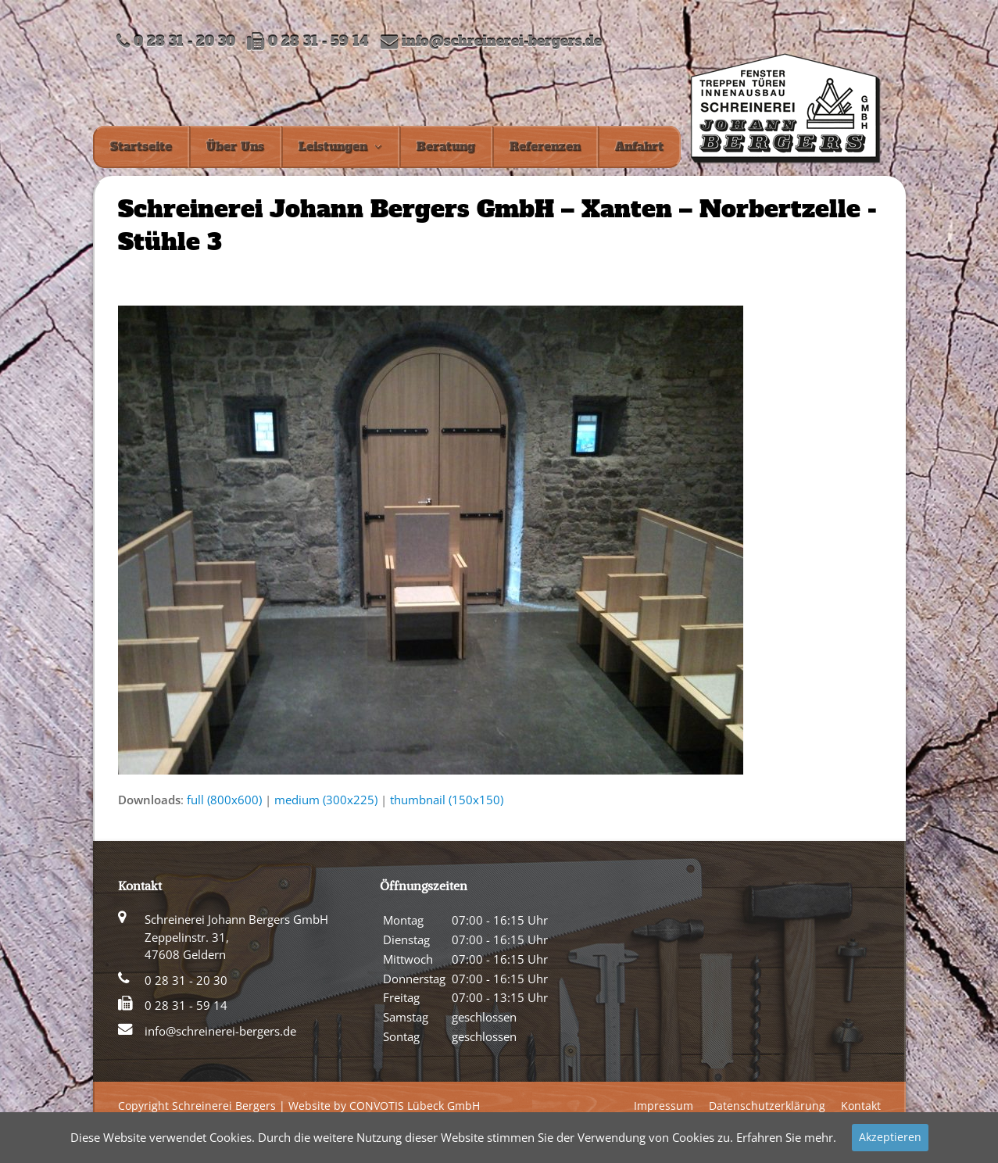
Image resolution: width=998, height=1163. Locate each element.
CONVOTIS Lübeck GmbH (414, 1105)
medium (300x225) (325, 799)
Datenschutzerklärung (767, 1105)
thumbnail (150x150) (446, 799)
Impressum (663, 1105)
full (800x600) (224, 799)
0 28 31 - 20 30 (186, 980)
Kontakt (861, 1105)
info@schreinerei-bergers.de (502, 42)
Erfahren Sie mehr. (786, 1137)
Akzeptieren (890, 1136)
